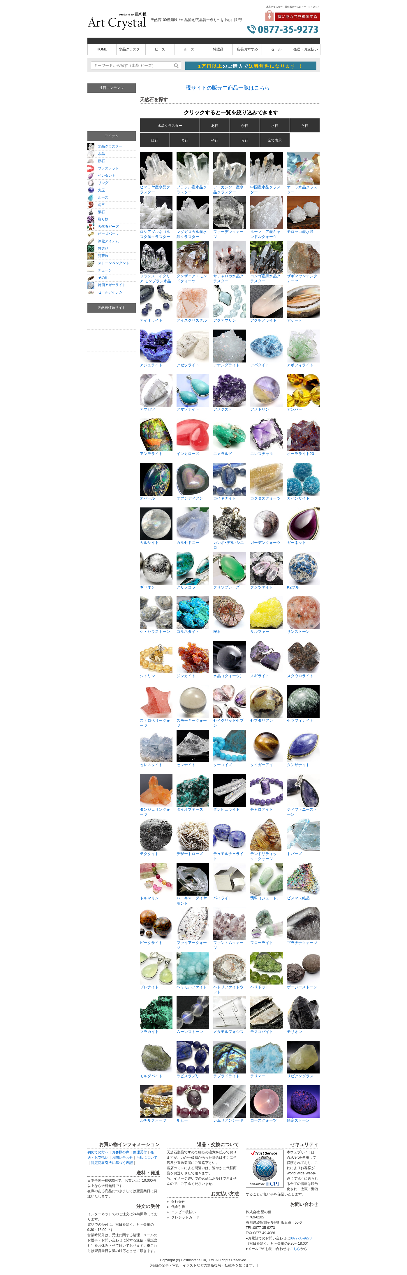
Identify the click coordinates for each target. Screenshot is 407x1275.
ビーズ (160, 49)
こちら (295, 1249)
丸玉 (96, 190)
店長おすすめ (247, 49)
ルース (189, 49)
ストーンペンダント (108, 263)
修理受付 (140, 1152)
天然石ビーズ (103, 227)
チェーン (99, 270)
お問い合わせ (122, 1157)
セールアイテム (104, 292)
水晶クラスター (131, 49)
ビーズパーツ (103, 234)
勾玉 (96, 205)
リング (97, 183)
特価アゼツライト (106, 285)
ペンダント (101, 176)
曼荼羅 (97, 256)
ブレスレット (103, 168)
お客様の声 (120, 1152)
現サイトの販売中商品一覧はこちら (228, 88)
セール (276, 49)
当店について (146, 1157)
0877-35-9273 (301, 1238)
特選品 (218, 49)
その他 (97, 278)
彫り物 (97, 219)
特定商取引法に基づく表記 (112, 1163)
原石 (96, 161)
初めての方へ (97, 1152)
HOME (102, 49)
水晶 (96, 154)
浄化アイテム (103, 241)
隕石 (96, 212)
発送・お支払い (305, 49)
